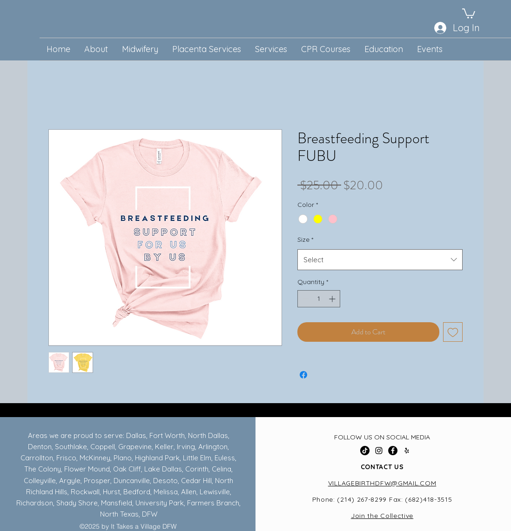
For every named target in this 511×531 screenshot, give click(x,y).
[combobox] (380, 259)
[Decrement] (304, 299)
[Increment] (333, 299)
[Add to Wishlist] (453, 332)
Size (305, 239)
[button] (468, 13)
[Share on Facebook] (303, 374)
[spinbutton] (318, 299)
